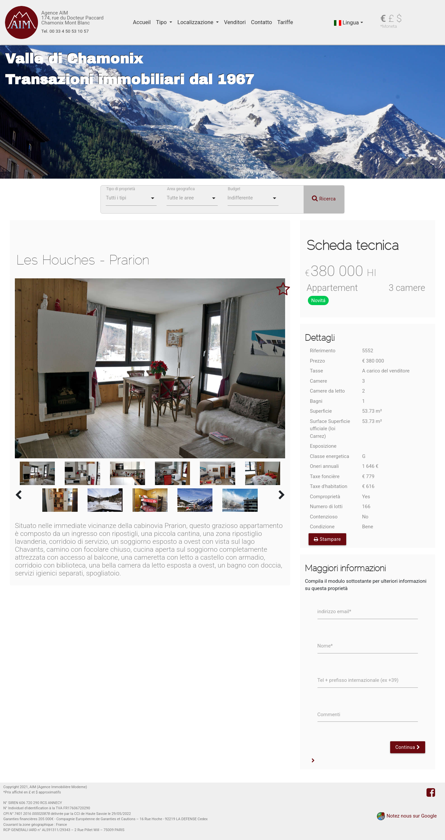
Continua (407, 747)
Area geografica (181, 189)
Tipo (162, 22)
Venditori (235, 22)
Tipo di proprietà (120, 189)
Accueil (142, 22)
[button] (313, 761)
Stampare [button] (327, 539)
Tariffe (285, 22)
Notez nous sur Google (412, 816)
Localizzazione (196, 22)
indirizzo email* (334, 611)
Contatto (261, 22)
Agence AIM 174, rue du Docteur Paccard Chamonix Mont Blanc (72, 18)
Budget (234, 189)
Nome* (325, 646)
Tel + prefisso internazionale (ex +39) (358, 680)
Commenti (328, 715)
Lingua (346, 22)
